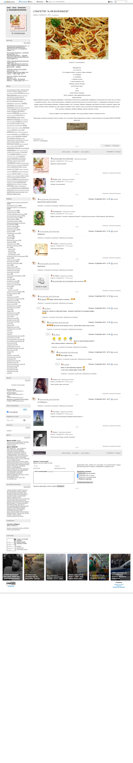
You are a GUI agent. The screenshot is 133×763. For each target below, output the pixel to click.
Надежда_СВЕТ (18, 510)
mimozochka (24, 455)
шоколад (11, 192)
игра (8, 295)
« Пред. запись (66, 151)
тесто (14, 174)
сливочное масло (25, 163)
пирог (16, 144)
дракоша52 (20, 442)
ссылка (70, 161)
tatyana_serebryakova (13, 461)
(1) (15, 77)
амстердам (26, 93)
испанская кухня (11, 210)
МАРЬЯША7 (13, 471)
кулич (8, 128)
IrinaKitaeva (10, 452)
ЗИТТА (18, 468)
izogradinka (17, 452)
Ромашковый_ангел (12, 477)
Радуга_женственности (13, 529)
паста (9, 142)
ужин (8, 373)
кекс (18, 117)
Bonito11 (14, 490)
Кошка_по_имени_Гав (13, 470)
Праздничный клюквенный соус (17, 46)
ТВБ (23, 477)
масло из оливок (18, 132)
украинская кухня (12, 270)
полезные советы (12, 230)
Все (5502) (27, 487)
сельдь (9, 161)
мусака (19, 134)
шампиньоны (16, 188)
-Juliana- (9, 490)
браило (9, 466)
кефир (9, 120)
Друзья (14, 7)
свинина (15, 159)
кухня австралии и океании (15, 339)
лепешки (14, 130)
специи (9, 169)
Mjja (8, 457)
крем (25, 125)
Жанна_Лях (16, 504)
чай (8, 353)
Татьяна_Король (11, 442)
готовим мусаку (17, 103)
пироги (21, 146)
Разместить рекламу (119, 587)
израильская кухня (12, 268)
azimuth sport (25, 90)
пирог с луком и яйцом (12, 146)
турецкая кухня (11, 344)
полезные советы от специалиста (16, 207)
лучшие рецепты (12, 212)
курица (26, 127)
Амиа (16, 464)
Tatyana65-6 (10, 494)
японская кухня (11, 314)
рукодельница (11, 343)
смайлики (51, 471)
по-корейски (24, 148)
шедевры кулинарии (13, 245)
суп (13, 169)
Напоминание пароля (59, 468)
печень (22, 142)
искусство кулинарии (13, 263)
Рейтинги (40, 1)
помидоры (11, 150)
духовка (10, 105)
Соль (15, 93)
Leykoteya (23, 452)
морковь (15, 134)
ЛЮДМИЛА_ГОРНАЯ (19, 507)
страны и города (11, 260)
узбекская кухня (11, 371)
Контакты (118, 585)
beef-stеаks (9, 91)
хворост (16, 184)
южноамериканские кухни (14, 348)
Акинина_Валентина (13, 463)
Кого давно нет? (11, 448)
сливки (18, 163)
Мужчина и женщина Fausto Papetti (17, 399)
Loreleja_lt (19, 491)
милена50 (20, 471)
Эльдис (27, 513)
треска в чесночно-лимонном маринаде (16, 177)
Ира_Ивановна (24, 468)
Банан (11, 93)
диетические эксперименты (15, 275)
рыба (12, 154)
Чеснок (20, 93)
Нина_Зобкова (11, 512)
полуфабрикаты (12, 254)
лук (23, 130)
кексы (23, 117)
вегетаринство (11, 367)
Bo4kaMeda (20, 449)
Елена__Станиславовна (14, 467)
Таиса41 (14, 513)
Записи (9, 7)
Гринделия (10, 504)
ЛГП (8, 471)
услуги (9, 332)
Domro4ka (10, 451)
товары (9, 311)
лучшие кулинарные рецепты (15, 214)
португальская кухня (13, 357)
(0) (29, 46)
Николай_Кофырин (12, 474)
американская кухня (12, 360)
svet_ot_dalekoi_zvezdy (13, 460)
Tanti (25, 493)
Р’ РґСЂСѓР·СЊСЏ (19, 33)
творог (15, 171)
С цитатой (111, 172)
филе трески (14, 180)
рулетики (24, 152)
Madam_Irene (17, 455)
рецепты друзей (11, 226)
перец (17, 142)
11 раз (42, 139)
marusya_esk (56, 379)
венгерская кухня (12, 366)
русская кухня (11, 228)
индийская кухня (11, 362)
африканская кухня (12, 346)
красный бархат (18, 125)
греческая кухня (11, 297)
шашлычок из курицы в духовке (21, 190)
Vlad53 (26, 461)
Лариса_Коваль (11, 445)
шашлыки (10, 190)
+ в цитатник (54, 15)
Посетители (20, 548)
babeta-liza (13, 449)
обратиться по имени (80, 159)
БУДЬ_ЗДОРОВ (24, 528)
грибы (24, 103)
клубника (16, 120)
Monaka (9, 493)
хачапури (10, 184)
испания (9, 113)
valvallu (19, 440)
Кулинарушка (24, 470)
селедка (22, 159)
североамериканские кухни (15, 336)
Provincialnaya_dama (13, 458)
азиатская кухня (11, 244)
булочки (15, 99)
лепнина (19, 130)
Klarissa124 (12, 491)
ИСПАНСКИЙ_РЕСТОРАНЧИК (63, 159)
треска (27, 176)
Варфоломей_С (11, 503)
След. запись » (85, 151)
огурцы (18, 138)
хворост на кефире (22, 184)
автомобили (10, 359)
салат (17, 154)
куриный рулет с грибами (17, 127)
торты (22, 176)
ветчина (9, 101)
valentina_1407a (16, 497)
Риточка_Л (22, 443)
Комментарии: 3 (19, 390)
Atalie (8, 449)
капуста (19, 115)
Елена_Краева (11, 468)
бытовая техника (12, 320)
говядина (10, 103)
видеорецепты (11, 261)
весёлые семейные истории (15, 364)
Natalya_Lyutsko (14, 457)
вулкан (20, 101)
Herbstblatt (21, 451)
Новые (118, 151)
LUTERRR (10, 455)
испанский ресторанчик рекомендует (17, 202)
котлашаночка (57, 211)
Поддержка (109, 2)
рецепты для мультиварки (14, 291)
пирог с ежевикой (24, 144)
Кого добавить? (21, 448)
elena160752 (24, 494)
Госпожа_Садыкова (22, 503)
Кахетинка (10, 443)
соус (20, 167)
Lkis (19, 454)
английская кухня (12, 281)
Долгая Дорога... (12, 392)
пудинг (17, 150)
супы (8, 330)
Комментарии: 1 (19, 394)
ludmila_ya (23, 454)
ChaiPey (19, 490)
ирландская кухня (12, 313)
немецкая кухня (11, 300)
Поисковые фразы (22, 549)
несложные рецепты (13, 221)
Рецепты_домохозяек (13, 528)
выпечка (9, 237)
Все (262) (27, 437)
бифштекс (19, 95)
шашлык (25, 188)
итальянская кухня (12, 233)
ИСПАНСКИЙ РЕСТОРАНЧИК (7, 10)
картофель (12, 117)
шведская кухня (11, 318)
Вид (111, 2)
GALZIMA (15, 443)
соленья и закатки (12, 355)
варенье (23, 99)
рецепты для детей (12, 284)
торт (19, 174)
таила (20, 477)
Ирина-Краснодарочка (22, 506)
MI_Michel (56, 275)
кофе (18, 123)
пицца (17, 148)
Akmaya (55, 432)
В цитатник (117, 172)
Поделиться (116, 145)
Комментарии (22, 7)
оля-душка (21, 474)
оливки (23, 138)
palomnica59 (22, 457)
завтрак (20, 105)
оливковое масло (11, 140)
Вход (31, 1)
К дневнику (75, 151)
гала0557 (9, 514)
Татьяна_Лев (20, 513)
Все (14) (27, 380)
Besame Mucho (11, 389)
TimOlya (21, 461)
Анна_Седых (22, 500)
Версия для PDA (118, 584)
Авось (49, 1)
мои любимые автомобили (14, 341)
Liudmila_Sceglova (12, 454)
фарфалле (9, 179)
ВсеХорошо (14, 466)
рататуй (21, 150)
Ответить (105, 172)
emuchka (15, 451)
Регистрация (24, 1)
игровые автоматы (18, 111)
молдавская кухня (12, 307)
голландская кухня (12, 337)
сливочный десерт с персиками (14, 165)
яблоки (10, 194)
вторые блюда (11, 267)
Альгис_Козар (11, 464)
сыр (16, 169)
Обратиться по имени (66, 205)
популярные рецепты (13, 217)
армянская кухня (12, 327)
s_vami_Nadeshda (24, 458)
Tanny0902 (20, 493)
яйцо (19, 194)
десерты (9, 231)
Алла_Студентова (24, 463)
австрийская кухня (12, 302)
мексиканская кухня (12, 306)
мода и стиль (10, 304)
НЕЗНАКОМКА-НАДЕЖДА (14, 473)
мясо (24, 134)
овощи (12, 138)
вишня (15, 101)
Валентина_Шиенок (23, 501)
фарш (14, 179)
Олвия (17, 512)
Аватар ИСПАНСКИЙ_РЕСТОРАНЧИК (18, 22)
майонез (10, 132)
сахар (9, 159)
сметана (14, 167)
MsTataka (26, 442)
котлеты (13, 123)
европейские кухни (12, 205)
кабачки (15, 113)
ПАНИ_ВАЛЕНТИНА (13, 476)
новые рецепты (11, 219)
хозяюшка (10, 242)
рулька (8, 154)
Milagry (24, 491)
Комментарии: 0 (19, 397)
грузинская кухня (12, 272)
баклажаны (12, 95)
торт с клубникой (16, 175)
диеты (8, 274)
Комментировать (40, 151)
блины (9, 99)
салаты (22, 156)
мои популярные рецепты (14, 216)
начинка (18, 136)
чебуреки (10, 186)
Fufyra (24, 490)
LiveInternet (9, 2)
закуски (9, 286)
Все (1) (28, 427)
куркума (9, 130)
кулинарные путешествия (14, 298)
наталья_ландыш (12, 516)
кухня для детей (11, 283)
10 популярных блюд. (13, 90)
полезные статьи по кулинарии (16, 256)
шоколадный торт (21, 192)
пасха (13, 142)
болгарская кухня (12, 321)
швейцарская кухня (12, 329)
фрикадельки (21, 182)
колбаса (18, 121)
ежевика (16, 105)
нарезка (13, 136)
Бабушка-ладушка (24, 464)
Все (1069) (27, 43)
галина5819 (21, 466)
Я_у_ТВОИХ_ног (12, 479)
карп (24, 115)
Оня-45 (27, 474)
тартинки (21, 169)
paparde (9, 497)
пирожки (10, 148)
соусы (24, 167)
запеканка (10, 107)
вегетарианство (11, 369)
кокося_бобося (17, 514)
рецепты (9, 430)
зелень (13, 109)
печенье (10, 144)
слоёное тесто (12, 290)
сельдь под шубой (19, 161)
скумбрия (11, 163)
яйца (15, 194)
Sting (8, 396)
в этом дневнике (13, 412)
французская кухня (12, 240)
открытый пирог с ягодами (22, 140)
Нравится (107, 145)
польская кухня (11, 350)
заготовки (9, 279)
